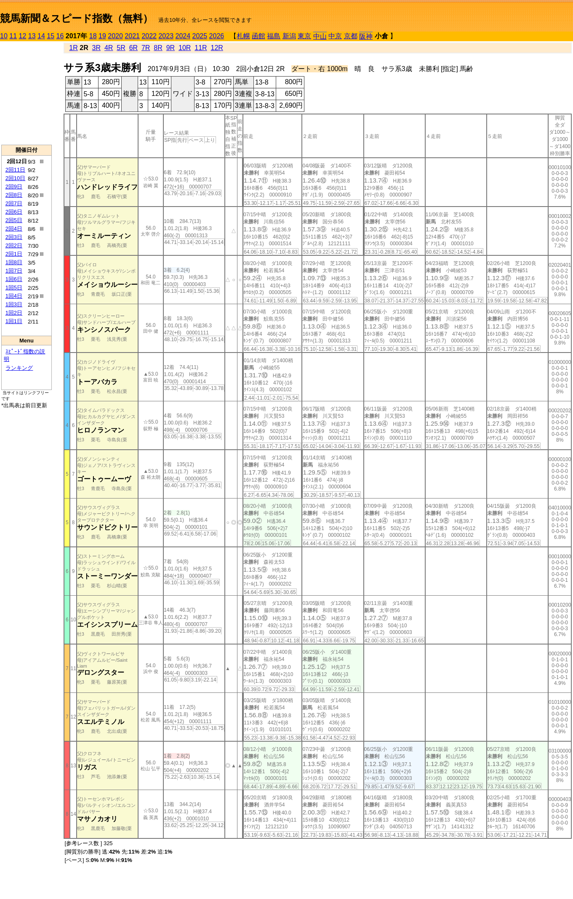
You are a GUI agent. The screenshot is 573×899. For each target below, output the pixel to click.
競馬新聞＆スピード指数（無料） (76, 18)
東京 (304, 36)
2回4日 (13, 228)
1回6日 (13, 279)
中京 (335, 36)
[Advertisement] (26, 92)
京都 (350, 36)
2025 (200, 36)
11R (201, 47)
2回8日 (13, 195)
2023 (165, 36)
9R (170, 47)
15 (50, 36)
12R (217, 47)
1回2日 (13, 313)
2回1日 (13, 254)
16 (60, 36)
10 (4, 36)
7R (145, 47)
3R (96, 47)
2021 (132, 36)
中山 (320, 36)
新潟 (289, 36)
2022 (149, 36)
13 (32, 36)
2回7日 (13, 203)
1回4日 (13, 296)
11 (13, 36)
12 (23, 36)
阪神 (366, 36)
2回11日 (15, 170)
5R (121, 47)
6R (133, 47)
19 (102, 36)
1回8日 (13, 262)
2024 (182, 36)
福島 (273, 36)
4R (108, 47)
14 (41, 36)
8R (158, 47)
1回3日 (13, 304)
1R (73, 47)
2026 (216, 36)
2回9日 (13, 186)
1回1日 (13, 321)
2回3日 (13, 237)
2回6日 (13, 212)
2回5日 (13, 220)
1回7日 (13, 271)
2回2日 (13, 245)
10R (185, 47)
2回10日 (15, 178)
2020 (115, 36)
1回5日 (13, 287)
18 (93, 36)
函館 (258, 36)
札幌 (243, 36)
